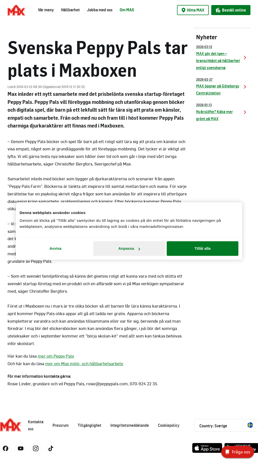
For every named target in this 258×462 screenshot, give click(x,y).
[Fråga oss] (237, 452)
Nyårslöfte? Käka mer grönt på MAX (222, 111)
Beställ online (231, 10)
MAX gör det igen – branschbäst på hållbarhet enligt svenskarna (222, 57)
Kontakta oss (36, 425)
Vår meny (46, 9)
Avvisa (56, 248)
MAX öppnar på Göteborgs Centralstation (222, 86)
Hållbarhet (70, 9)
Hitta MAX (193, 10)
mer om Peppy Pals (56, 356)
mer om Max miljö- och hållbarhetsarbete (84, 363)
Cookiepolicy (169, 425)
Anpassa (129, 248)
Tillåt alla (203, 248)
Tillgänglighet (89, 425)
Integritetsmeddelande (129, 425)
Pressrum (61, 425)
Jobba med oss (99, 9)
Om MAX (127, 9)
